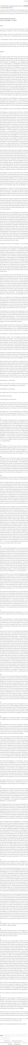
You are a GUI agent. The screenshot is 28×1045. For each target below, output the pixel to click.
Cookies (25, 1042)
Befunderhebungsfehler (10, 1035)
